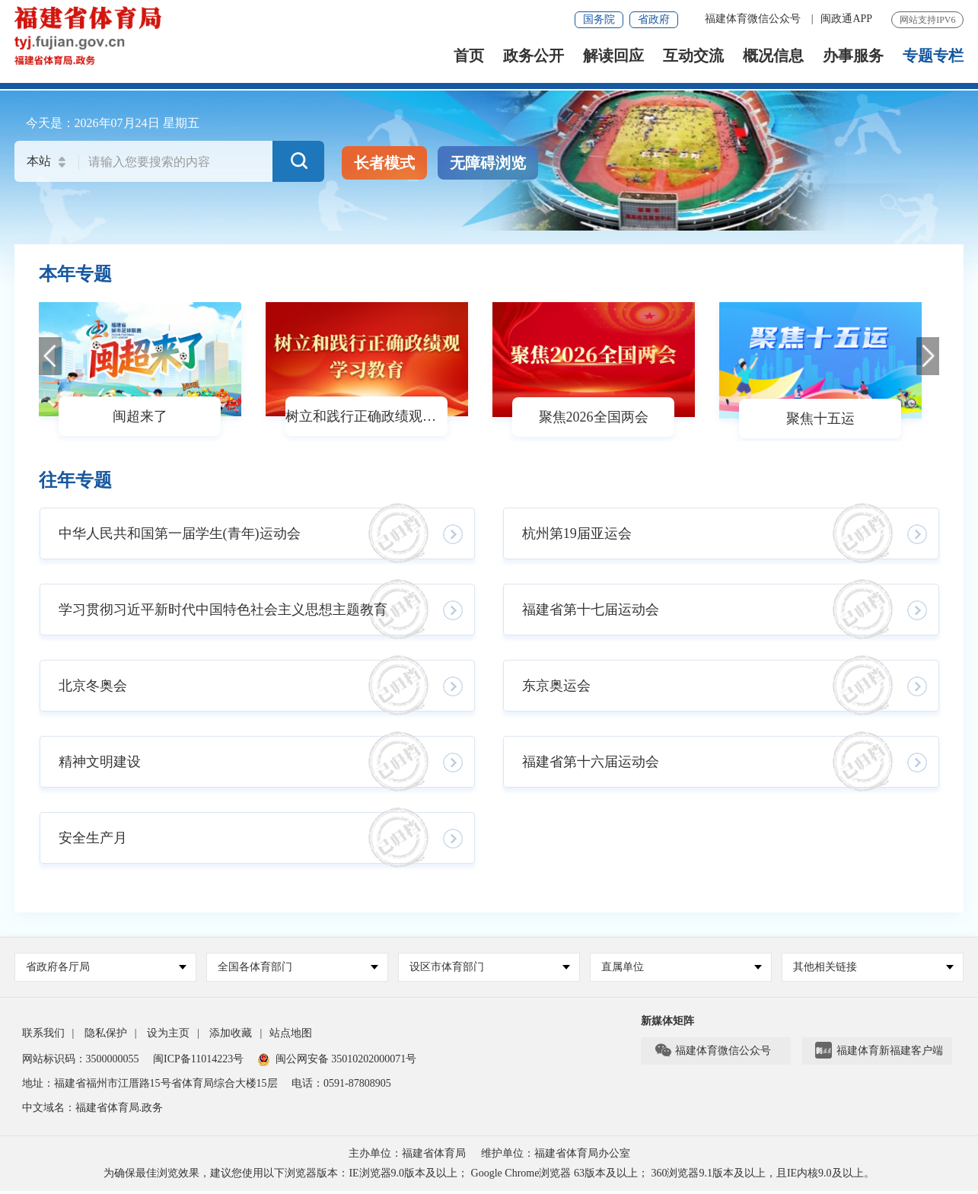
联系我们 (43, 1033)
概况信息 (773, 57)
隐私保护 (105, 1033)
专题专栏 (933, 57)
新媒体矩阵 (667, 1021)
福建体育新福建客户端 (879, 1051)
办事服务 (853, 57)
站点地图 (290, 1033)
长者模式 (384, 162)
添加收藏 (230, 1033)
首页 (469, 57)
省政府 (654, 19)
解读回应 (613, 57)
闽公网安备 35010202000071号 (337, 1059)
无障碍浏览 (488, 162)
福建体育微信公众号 (754, 18)
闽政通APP (846, 18)
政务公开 (533, 57)
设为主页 (168, 1033)
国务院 (599, 19)
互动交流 (693, 57)
